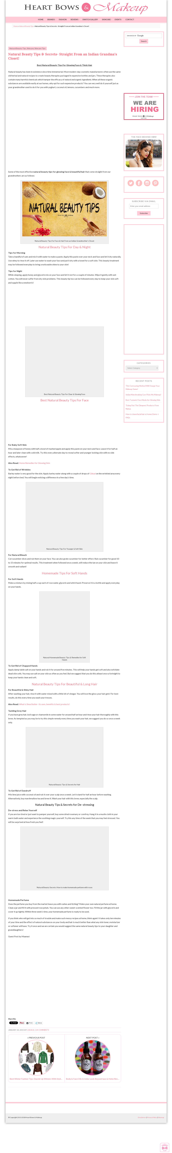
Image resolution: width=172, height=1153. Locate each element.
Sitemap (161, 1117)
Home (40, 19)
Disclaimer (142, 1117)
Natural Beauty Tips (26, 26)
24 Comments (42, 1030)
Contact (129, 19)
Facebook (139, 183)
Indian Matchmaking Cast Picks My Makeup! (143, 395)
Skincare (106, 19)
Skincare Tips (40, 48)
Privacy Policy (152, 1117)
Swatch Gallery (90, 19)
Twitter (131, 183)
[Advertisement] (64, 37)
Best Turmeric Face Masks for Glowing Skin (143, 400)
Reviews (74, 19)
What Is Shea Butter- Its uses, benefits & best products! (44, 704)
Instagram (147, 183)
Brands (51, 19)
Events (118, 19)
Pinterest (155, 183)
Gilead (93, 473)
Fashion (63, 19)
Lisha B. (30, 1030)
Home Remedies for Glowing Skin (34, 463)
